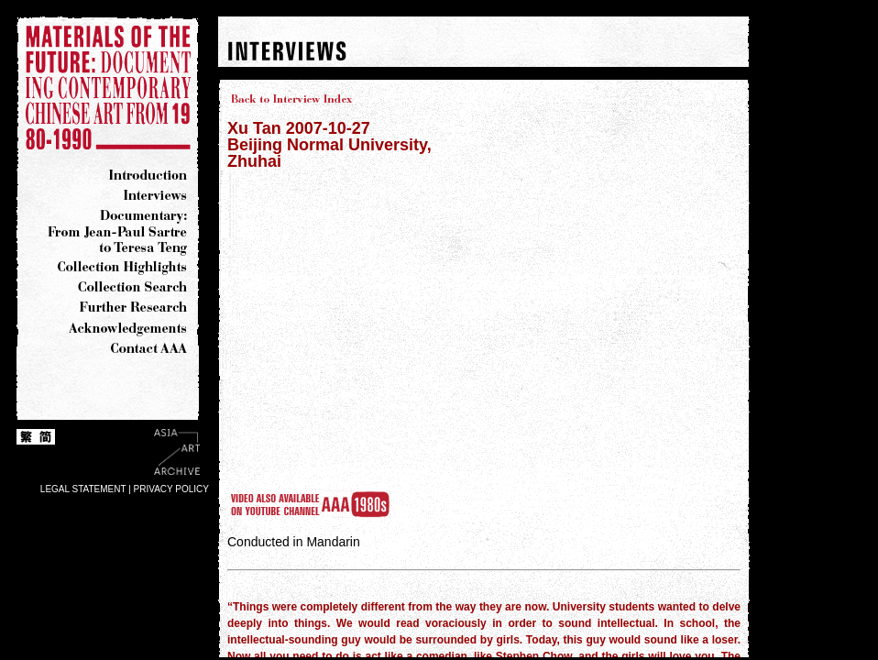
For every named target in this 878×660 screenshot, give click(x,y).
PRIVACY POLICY (171, 489)
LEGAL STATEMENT (83, 489)
